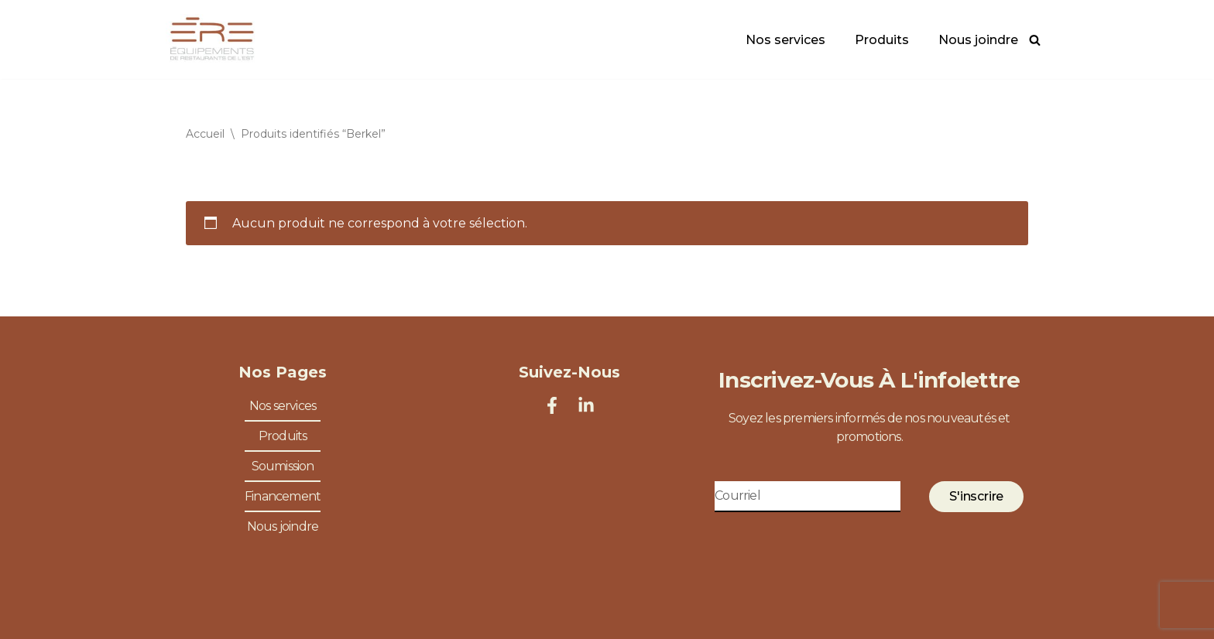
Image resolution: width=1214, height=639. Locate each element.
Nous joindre (978, 39)
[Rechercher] (1035, 40)
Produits (882, 39)
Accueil (205, 134)
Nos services (785, 39)
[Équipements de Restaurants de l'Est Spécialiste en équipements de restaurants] (212, 39)
